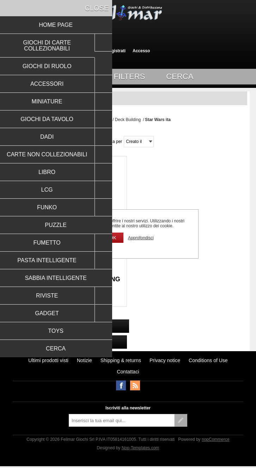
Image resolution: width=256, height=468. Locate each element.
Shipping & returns (120, 360)
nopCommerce (216, 439)
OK (112, 237)
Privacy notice (165, 360)
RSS (135, 385)
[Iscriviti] (122, 420)
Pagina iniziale (98, 119)
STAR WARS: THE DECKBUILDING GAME (68, 283)
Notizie (84, 360)
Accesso (141, 50)
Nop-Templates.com (140, 447)
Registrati (116, 50)
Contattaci (128, 371)
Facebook (121, 385)
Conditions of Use (208, 360)
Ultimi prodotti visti (48, 360)
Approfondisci (141, 237)
